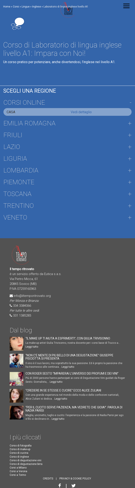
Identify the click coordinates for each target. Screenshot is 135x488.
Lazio (11, 146)
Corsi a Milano (18, 467)
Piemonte (18, 182)
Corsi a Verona (18, 471)
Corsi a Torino (18, 474)
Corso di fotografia (21, 445)
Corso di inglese (19, 456)
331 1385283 (22, 315)
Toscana (17, 194)
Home (6, 6)
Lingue (26, 6)
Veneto (15, 217)
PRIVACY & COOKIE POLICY (75, 478)
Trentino (18, 205)
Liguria (15, 158)
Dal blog (21, 330)
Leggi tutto (32, 346)
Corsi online (24, 102)
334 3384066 (22, 306)
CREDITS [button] (48, 478)
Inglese (36, 6)
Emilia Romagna (29, 123)
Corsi (16, 6)
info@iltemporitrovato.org (32, 296)
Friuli (12, 135)
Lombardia (20, 170)
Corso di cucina (19, 452)
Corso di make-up (20, 449)
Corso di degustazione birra (26, 464)
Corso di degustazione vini (25, 460)
